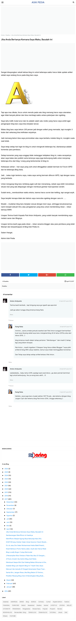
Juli (7, 519)
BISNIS (22, 602)
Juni (8, 522)
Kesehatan (31, 605)
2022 (6, 482)
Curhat (48, 602)
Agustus (9, 516)
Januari (9, 587)
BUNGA (33, 602)
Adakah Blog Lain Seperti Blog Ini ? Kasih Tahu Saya (24, 566)
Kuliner (46, 605)
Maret (8, 580)
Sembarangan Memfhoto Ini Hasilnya (19, 535)
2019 (6, 492)
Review (59, 609)
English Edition (57, 602)
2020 (7, 489)
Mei (8, 526)
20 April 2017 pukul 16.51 (66, 369)
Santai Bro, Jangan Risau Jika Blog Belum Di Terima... (25, 572)
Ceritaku (41, 602)
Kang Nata (19, 327)
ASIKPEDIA (14, 602)
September (10, 512)
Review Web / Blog (20, 612)
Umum (60, 612)
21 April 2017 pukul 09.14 (66, 392)
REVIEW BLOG (7, 612)
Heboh (23, 605)
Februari (9, 584)
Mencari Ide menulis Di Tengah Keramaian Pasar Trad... (26, 569)
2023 (6, 479)
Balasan (12, 320)
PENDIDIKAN (16, 609)
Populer (45, 609)
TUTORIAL (53, 612)
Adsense (5, 602)
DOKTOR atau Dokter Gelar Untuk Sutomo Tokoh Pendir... (26, 542)
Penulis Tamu (36, 609)
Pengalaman (26, 609)
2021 (6, 486)
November (10, 505)
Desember (10, 502)
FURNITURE (15, 605)
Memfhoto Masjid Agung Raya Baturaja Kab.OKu (23, 539)
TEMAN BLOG (43, 612)
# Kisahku (6, 281)
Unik (66, 612)
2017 (6, 499)
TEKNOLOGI (32, 612)
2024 (6, 475)
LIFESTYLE (54, 605)
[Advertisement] (38, 20)
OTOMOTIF (6, 609)
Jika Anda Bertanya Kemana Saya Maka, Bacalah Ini (24, 532)
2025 (6, 472)
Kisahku (39, 605)
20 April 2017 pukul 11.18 (66, 326)
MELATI (69, 605)
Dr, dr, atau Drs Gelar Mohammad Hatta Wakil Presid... (25, 545)
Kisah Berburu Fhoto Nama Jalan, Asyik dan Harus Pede (26, 549)
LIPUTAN (62, 605)
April (8, 529)
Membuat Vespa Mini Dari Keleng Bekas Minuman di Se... (26, 562)
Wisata (5, 616)
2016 (6, 591)
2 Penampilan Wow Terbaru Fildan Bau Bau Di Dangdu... (26, 556)
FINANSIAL (6, 605)
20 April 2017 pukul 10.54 (65, 301)
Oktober (9, 509)
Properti (52, 609)
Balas (11, 314)
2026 (6, 469)
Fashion (66, 602)
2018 (6, 496)
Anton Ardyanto (16, 301)
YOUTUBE (13, 616)
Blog (27, 602)
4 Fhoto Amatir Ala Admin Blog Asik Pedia (21, 559)
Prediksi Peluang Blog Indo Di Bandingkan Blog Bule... (25, 576)
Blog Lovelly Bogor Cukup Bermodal (19, 552)
